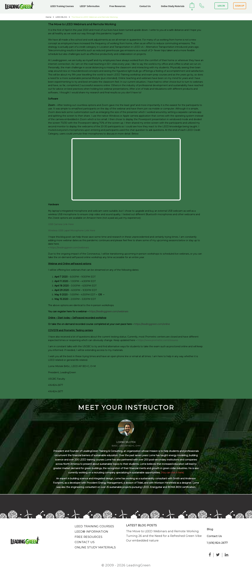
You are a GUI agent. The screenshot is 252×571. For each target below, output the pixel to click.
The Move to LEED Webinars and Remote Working (162, 531)
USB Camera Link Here (61, 224)
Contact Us (145, 6)
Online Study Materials (172, 6)
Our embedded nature (142, 540)
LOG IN (221, 5)
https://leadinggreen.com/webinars (69, 247)
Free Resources (117, 6)
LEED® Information (89, 6)
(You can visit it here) (172, 472)
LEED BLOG (61, 17)
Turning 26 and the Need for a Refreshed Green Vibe (164, 536)
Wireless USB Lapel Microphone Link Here (71, 230)
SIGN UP (239, 5)
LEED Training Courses (62, 6)
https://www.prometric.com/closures (158, 340)
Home (48, 17)
